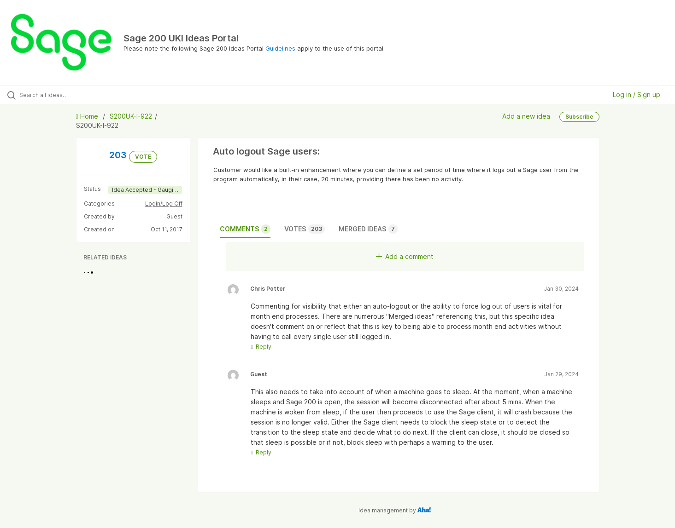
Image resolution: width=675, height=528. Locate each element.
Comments (245, 229)
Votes (304, 229)
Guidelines (280, 48)
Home (88, 116)
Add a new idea (526, 116)
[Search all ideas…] (79, 94)
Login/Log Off (163, 203)
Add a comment (405, 256)
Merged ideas (368, 229)
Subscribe (579, 116)
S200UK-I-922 (131, 116)
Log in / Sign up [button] (636, 94)
